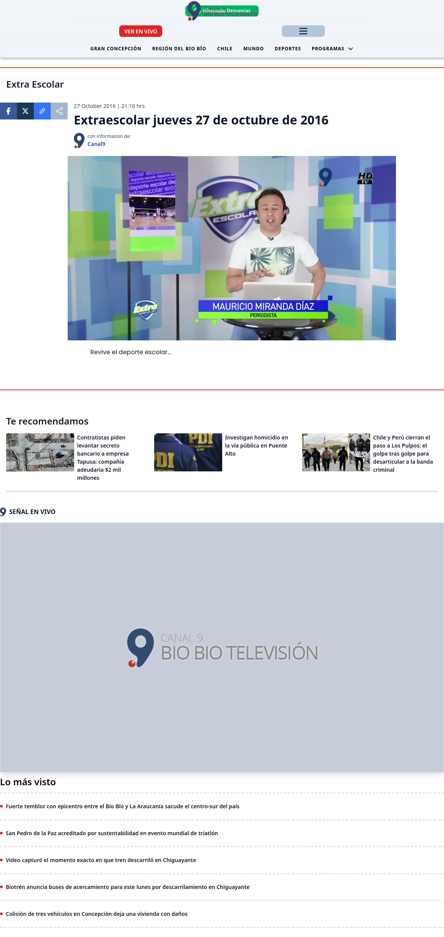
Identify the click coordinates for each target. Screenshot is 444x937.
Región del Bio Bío (179, 48)
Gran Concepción (115, 48)
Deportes (287, 48)
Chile (225, 48)
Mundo (253, 48)
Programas (333, 48)
